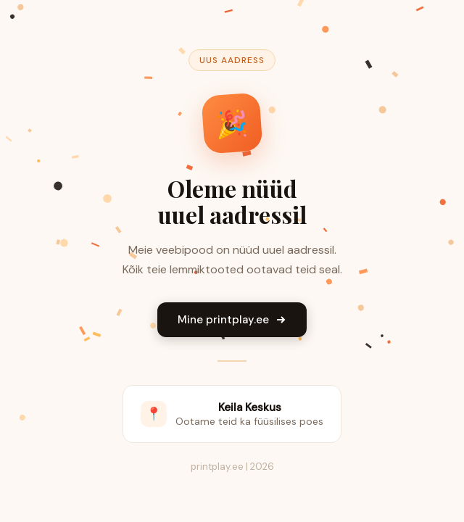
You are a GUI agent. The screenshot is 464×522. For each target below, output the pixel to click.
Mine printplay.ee (232, 319)
